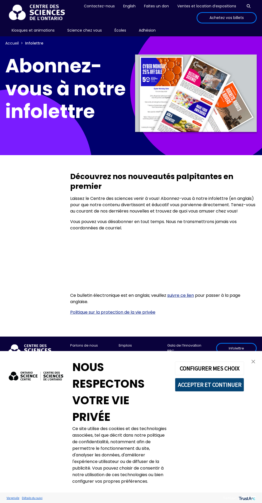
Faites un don (156, 6)
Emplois (125, 345)
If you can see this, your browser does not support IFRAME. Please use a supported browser (163, 261)
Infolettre (236, 348)
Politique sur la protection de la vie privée (112, 312)
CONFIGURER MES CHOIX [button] (209, 368)
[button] (253, 361)
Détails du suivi (32, 498)
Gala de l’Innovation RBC (184, 348)
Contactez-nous (99, 6)
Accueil (12, 43)
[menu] (33, 30)
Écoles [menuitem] (120, 30)
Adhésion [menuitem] (147, 30)
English (129, 6)
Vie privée (13, 498)
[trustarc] (246, 498)
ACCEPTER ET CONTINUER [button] (209, 384)
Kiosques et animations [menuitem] (33, 30)
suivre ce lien (180, 295)
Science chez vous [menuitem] (84, 30)
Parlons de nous (84, 345)
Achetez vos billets (226, 17)
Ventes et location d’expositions (206, 6)
